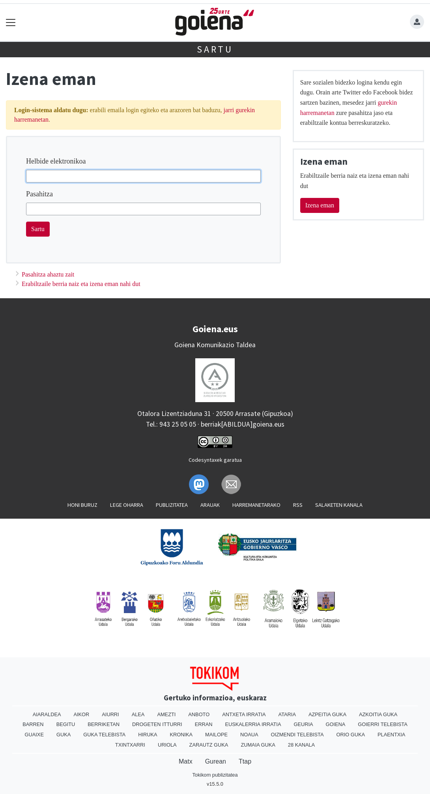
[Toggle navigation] (10, 22)
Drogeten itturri (157, 724)
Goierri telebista (382, 724)
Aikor (81, 714)
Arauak (210, 504)
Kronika (181, 735)
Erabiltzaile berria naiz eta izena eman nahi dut (81, 283)
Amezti (166, 714)
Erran (204, 724)
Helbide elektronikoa (56, 161)
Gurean (215, 761)
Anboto (198, 714)
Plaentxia (391, 735)
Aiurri (110, 714)
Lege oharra (126, 504)
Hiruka (147, 735)
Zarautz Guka (208, 745)
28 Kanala (301, 745)
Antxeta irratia (243, 714)
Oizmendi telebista (297, 735)
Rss (298, 504)
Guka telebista (104, 735)
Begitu (65, 724)
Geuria (303, 724)
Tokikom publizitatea (214, 775)
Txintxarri (130, 745)
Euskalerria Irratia (253, 724)
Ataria (287, 714)
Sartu (215, 49)
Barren (32, 724)
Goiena (336, 724)
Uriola (167, 745)
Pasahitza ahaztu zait (48, 274)
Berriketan (104, 724)
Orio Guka (350, 735)
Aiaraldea (47, 714)
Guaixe (34, 735)
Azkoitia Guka (378, 714)
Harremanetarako (256, 504)
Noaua (249, 735)
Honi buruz (82, 504)
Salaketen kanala (339, 504)
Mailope (216, 735)
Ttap (245, 761)
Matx (186, 761)
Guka (63, 735)
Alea (138, 714)
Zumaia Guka (258, 745)
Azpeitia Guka (327, 714)
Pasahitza (39, 194)
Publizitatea (172, 504)
